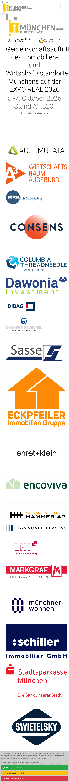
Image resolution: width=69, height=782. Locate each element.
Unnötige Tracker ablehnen (15, 778)
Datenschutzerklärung (32, 762)
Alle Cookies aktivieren (13, 767)
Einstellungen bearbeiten (14, 773)
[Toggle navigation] (63, 6)
